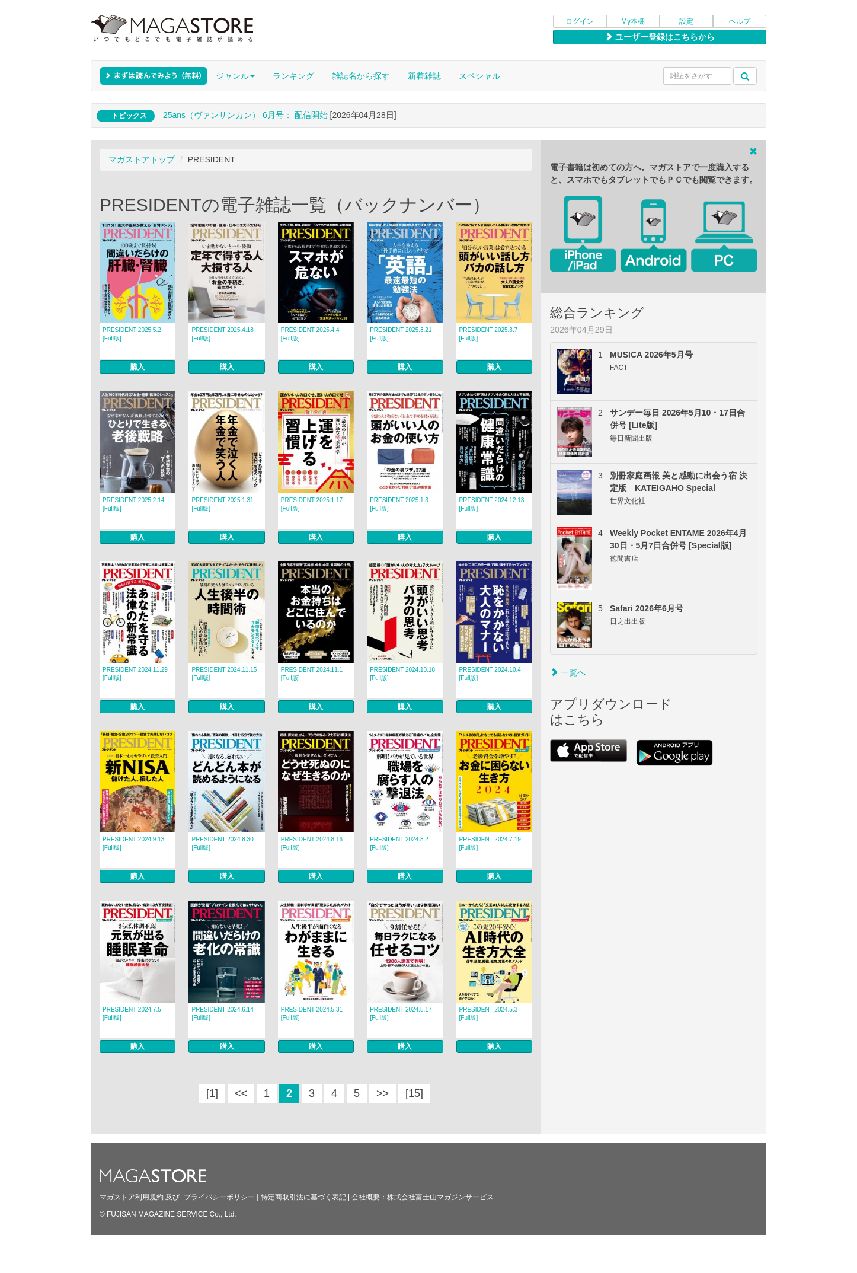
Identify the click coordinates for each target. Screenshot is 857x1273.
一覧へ (568, 672)
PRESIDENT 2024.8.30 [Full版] (222, 843)
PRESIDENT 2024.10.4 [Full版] (490, 673)
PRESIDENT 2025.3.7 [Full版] (488, 334)
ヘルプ (739, 21)
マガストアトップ (141, 159)
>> (382, 1093)
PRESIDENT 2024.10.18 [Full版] (402, 673)
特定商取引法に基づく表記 (303, 1197)
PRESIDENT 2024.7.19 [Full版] (490, 843)
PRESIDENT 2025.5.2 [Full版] (132, 334)
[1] (212, 1093)
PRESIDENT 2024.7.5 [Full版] (132, 1013)
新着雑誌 (424, 76)
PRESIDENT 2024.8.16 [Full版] (312, 843)
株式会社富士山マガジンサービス (440, 1197)
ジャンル (235, 76)
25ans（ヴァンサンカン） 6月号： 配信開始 (245, 115)
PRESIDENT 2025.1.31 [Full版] (222, 504)
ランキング (293, 76)
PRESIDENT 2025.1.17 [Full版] (312, 504)
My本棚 (633, 21)
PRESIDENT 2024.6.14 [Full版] (222, 1013)
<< (241, 1093)
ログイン (579, 21)
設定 (686, 21)
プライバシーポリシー (219, 1197)
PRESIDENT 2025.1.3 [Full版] (399, 504)
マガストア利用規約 (132, 1197)
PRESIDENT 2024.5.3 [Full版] (488, 1013)
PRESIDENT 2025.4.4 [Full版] (310, 334)
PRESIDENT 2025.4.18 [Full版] (222, 334)
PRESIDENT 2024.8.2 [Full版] (399, 843)
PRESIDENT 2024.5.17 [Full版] (400, 1013)
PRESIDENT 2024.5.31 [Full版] (312, 1013)
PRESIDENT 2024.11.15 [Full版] (224, 673)
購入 (137, 367)
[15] (414, 1093)
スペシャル (479, 76)
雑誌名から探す (361, 76)
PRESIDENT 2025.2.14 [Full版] (133, 504)
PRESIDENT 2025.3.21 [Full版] (400, 334)
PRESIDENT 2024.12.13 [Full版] (492, 504)
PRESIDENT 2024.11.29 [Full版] (135, 673)
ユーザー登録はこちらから (660, 37)
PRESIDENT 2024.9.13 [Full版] (133, 843)
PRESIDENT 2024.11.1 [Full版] (312, 673)
